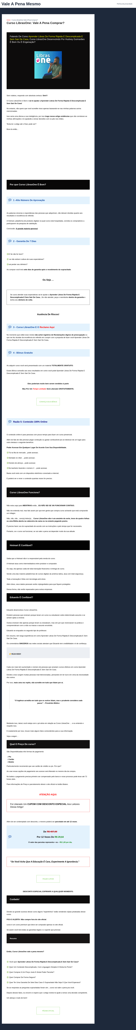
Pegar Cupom (48, 879)
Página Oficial (48, 1011)
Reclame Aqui (47, 327)
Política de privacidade (125, 4)
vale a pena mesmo (35, 952)
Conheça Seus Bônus (48, 402)
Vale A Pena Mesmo (21, 3)
